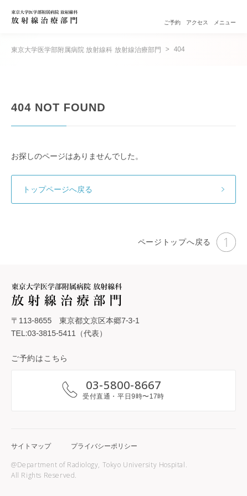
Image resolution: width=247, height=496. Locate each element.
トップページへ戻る (57, 189)
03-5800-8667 (123, 385)
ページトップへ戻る (187, 242)
